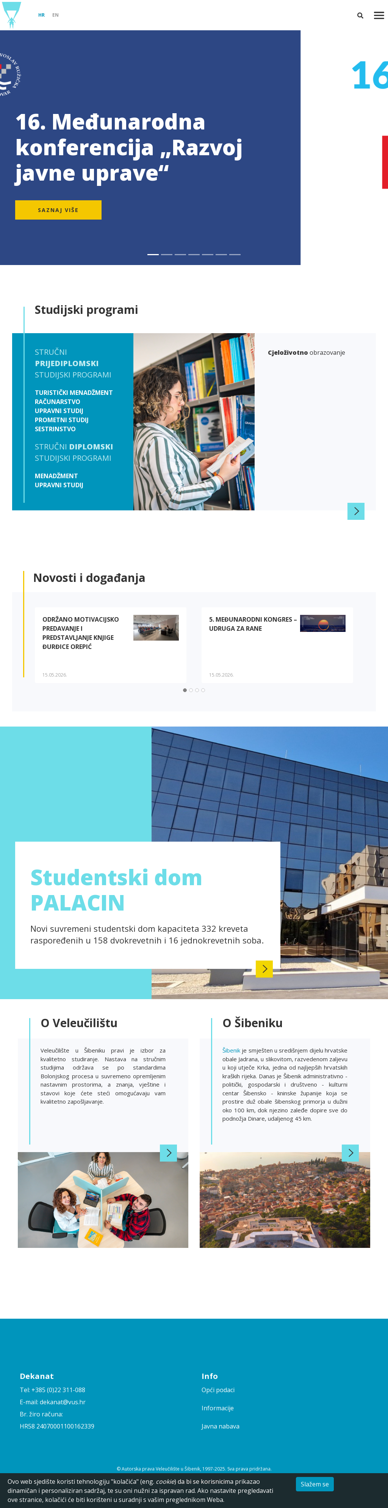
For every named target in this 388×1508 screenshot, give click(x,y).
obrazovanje (306, 352)
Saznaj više (58, 210)
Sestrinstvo (55, 429)
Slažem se (315, 1484)
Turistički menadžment (74, 392)
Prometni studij (62, 420)
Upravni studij (59, 411)
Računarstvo (57, 402)
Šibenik (232, 1050)
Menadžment (56, 476)
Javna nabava (220, 1426)
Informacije (218, 1408)
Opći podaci (218, 1390)
